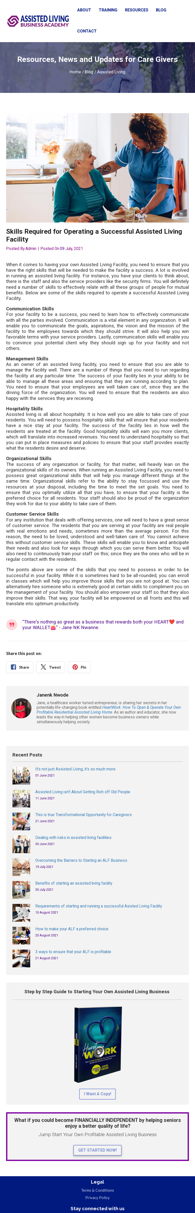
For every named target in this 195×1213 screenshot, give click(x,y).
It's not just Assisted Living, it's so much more (75, 769)
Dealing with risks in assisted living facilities (73, 837)
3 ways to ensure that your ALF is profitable (73, 952)
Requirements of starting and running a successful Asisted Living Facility (98, 906)
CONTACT (87, 31)
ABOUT (84, 10)
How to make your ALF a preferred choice (71, 929)
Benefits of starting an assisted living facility (73, 883)
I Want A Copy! (97, 1093)
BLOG (161, 10)
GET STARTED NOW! (97, 1150)
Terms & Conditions (97, 1190)
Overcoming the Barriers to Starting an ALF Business (81, 860)
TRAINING (108, 10)
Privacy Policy (97, 1197)
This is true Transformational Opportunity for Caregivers (83, 815)
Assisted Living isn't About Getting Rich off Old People (82, 792)
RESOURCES (136, 10)
